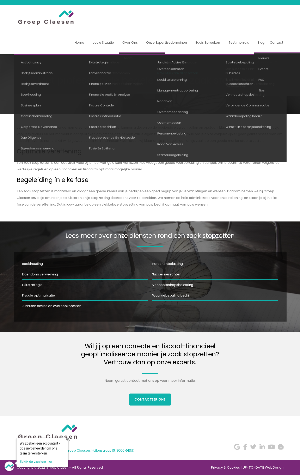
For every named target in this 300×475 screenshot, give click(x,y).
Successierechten (166, 274)
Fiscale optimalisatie (38, 295)
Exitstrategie (32, 284)
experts (184, 362)
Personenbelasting (167, 263)
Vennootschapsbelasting (172, 284)
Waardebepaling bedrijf (171, 295)
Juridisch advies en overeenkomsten (51, 306)
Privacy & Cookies (225, 467)
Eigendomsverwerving (40, 274)
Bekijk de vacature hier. (36, 461)
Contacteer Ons (150, 399)
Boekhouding (32, 263)
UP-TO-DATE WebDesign (263, 467)
